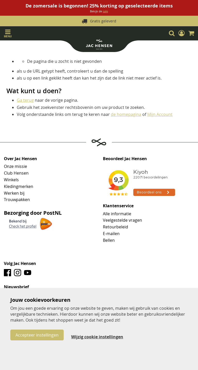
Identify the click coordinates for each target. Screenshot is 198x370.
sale (105, 11)
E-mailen (111, 233)
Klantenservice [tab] (118, 206)
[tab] (99, 287)
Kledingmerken (18, 186)
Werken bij (14, 193)
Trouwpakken (17, 199)
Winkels (11, 180)
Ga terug (25, 100)
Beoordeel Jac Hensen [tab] (125, 159)
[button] (181, 33)
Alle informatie (117, 214)
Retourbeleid (115, 227)
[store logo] (99, 45)
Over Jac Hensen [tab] (20, 159)
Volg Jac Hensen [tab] (20, 263)
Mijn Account (159, 114)
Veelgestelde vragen (122, 220)
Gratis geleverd (103, 21)
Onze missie (15, 166)
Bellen (109, 240)
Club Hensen (16, 173)
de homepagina (126, 114)
